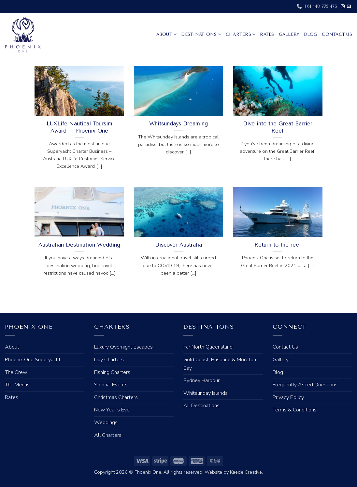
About (166, 34)
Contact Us (337, 34)
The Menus (17, 384)
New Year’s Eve (112, 409)
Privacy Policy (288, 397)
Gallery (289, 34)
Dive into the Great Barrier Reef (277, 127)
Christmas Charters (116, 397)
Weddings (106, 422)
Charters (241, 34)
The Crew (16, 372)
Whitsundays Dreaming (178, 124)
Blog (310, 34)
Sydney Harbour (201, 380)
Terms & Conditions (295, 409)
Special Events (111, 384)
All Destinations (201, 405)
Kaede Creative (246, 472)
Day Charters (109, 359)
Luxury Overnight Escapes (123, 347)
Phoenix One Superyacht (33, 359)
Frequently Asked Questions (305, 384)
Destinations (201, 34)
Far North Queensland (208, 347)
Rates (267, 34)
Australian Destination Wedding (79, 245)
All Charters (107, 435)
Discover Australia (178, 245)
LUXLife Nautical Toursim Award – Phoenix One (79, 127)
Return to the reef (277, 245)
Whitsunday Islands (205, 393)
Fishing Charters (112, 372)
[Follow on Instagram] (343, 6)
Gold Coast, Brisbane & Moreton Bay (219, 364)
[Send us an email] (349, 6)
